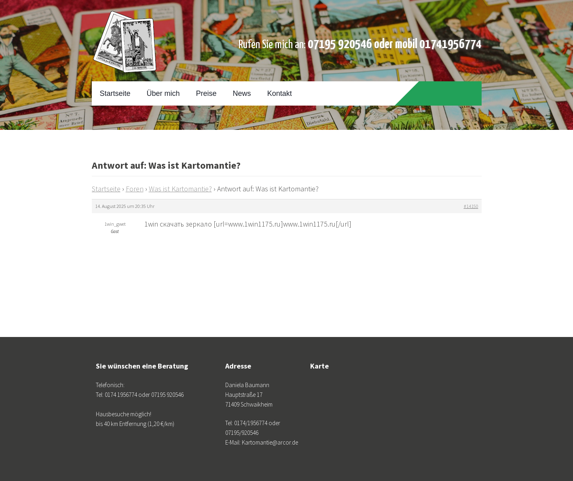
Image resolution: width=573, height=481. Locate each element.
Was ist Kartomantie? (180, 188)
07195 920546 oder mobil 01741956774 (395, 44)
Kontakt (279, 93)
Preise (206, 93)
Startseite (115, 93)
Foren (135, 188)
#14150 (471, 206)
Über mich (163, 93)
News (242, 93)
